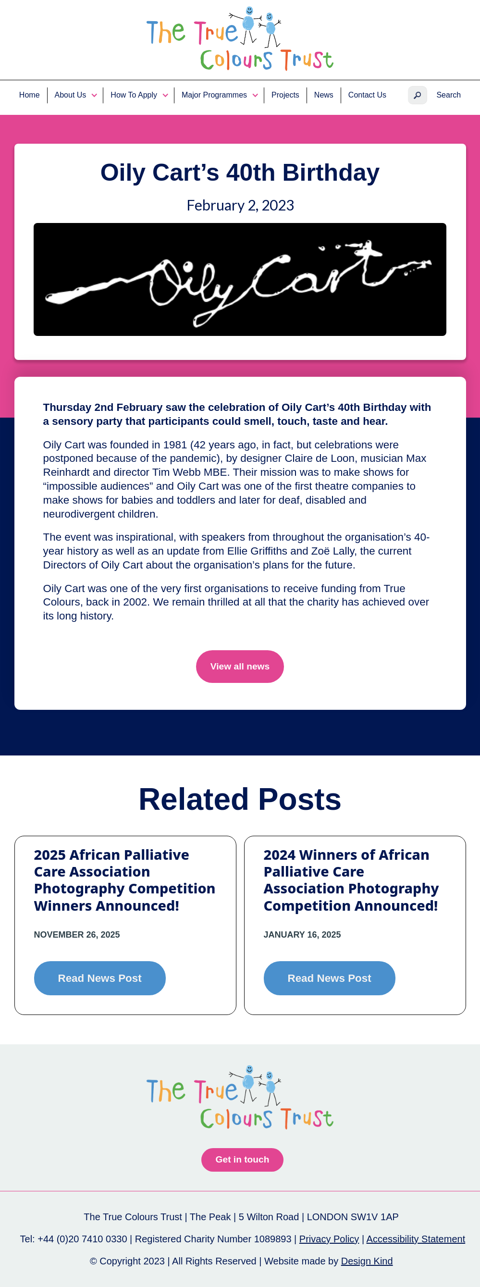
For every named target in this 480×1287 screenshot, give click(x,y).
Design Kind (367, 1261)
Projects (285, 95)
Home (29, 95)
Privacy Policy (329, 1239)
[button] (76, 95)
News (323, 95)
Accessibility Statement (416, 1239)
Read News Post (100, 978)
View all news (240, 666)
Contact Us (367, 95)
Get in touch (243, 1159)
